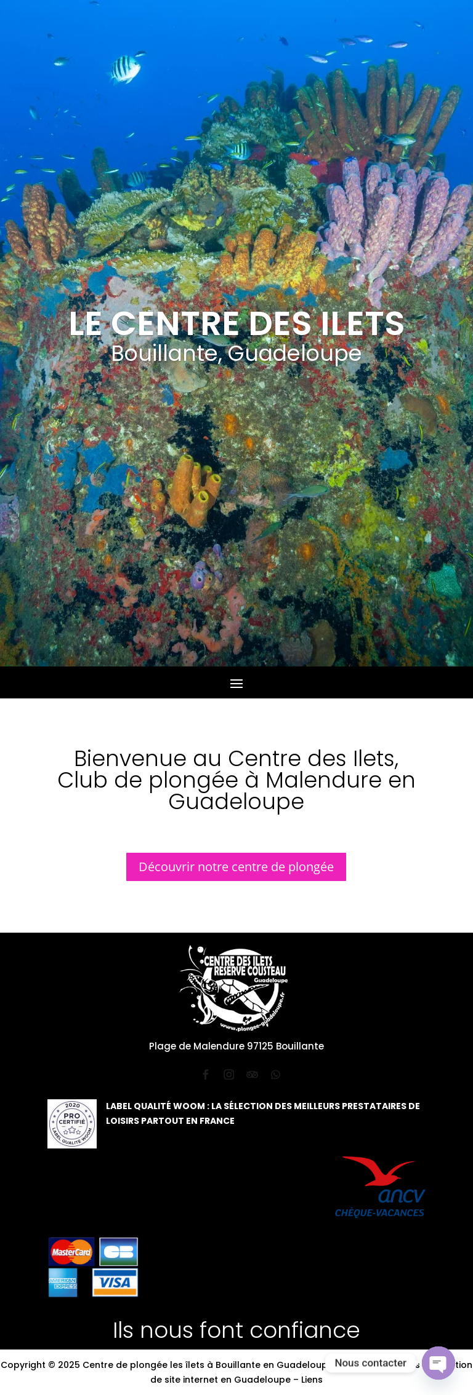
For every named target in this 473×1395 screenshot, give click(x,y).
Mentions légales (382, 1365)
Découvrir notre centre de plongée (236, 866)
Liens (312, 1379)
